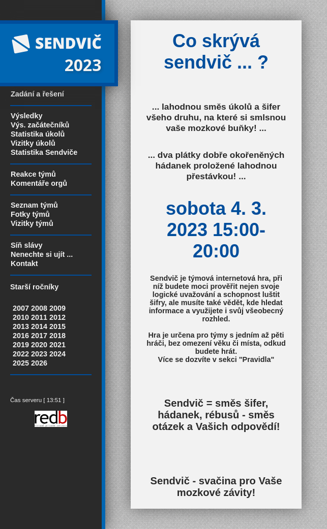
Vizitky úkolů (33, 143)
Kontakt (24, 263)
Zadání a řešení (37, 94)
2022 (21, 354)
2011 (39, 317)
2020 (39, 345)
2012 (57, 317)
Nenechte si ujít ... (42, 254)
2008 (39, 308)
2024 (57, 354)
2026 (39, 363)
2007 (21, 308)
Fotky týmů (30, 214)
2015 (57, 326)
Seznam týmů (34, 205)
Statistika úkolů (38, 134)
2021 (57, 345)
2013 (21, 326)
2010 (21, 317)
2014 (39, 326)
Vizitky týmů (32, 223)
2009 (57, 308)
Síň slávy (26, 245)
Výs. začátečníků (40, 125)
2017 (39, 336)
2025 (21, 363)
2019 (21, 345)
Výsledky (26, 116)
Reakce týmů (33, 174)
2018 (57, 336)
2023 (39, 354)
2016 (21, 336)
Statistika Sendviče (44, 152)
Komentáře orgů (39, 183)
